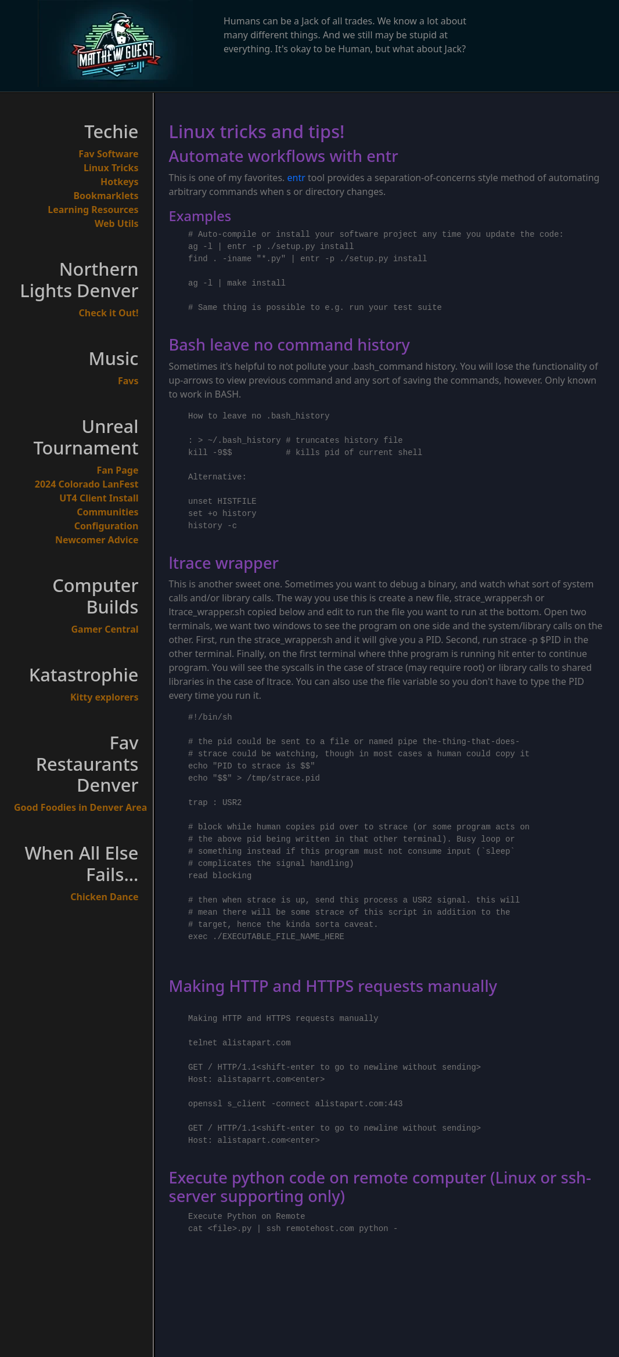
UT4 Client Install (98, 498)
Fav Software (108, 153)
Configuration (106, 525)
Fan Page (117, 470)
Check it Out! (109, 312)
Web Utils (117, 223)
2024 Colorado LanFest (87, 484)
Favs (128, 380)
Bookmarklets (105, 195)
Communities (107, 512)
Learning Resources (93, 209)
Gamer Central (105, 629)
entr (296, 177)
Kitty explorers (104, 697)
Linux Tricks (111, 167)
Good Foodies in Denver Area (76, 807)
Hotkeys (119, 181)
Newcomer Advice (97, 539)
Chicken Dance (104, 896)
